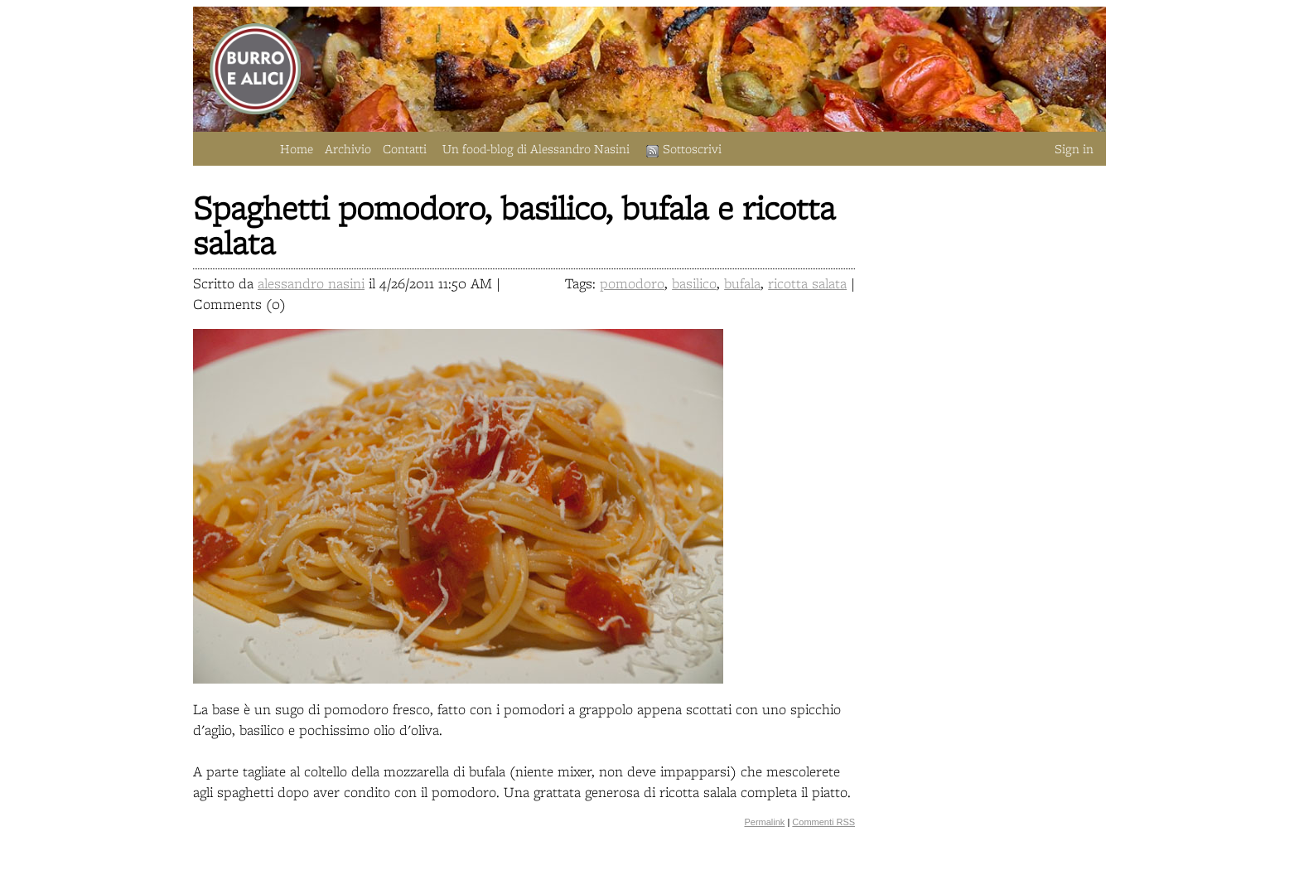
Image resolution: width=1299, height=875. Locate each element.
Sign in (1074, 148)
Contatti (405, 148)
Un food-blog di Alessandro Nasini (536, 148)
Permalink (764, 822)
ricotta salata (807, 283)
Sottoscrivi (684, 148)
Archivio (348, 148)
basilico (694, 283)
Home (296, 148)
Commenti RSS (823, 822)
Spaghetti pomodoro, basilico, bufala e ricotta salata (514, 225)
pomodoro (632, 283)
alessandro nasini (311, 283)
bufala (742, 283)
